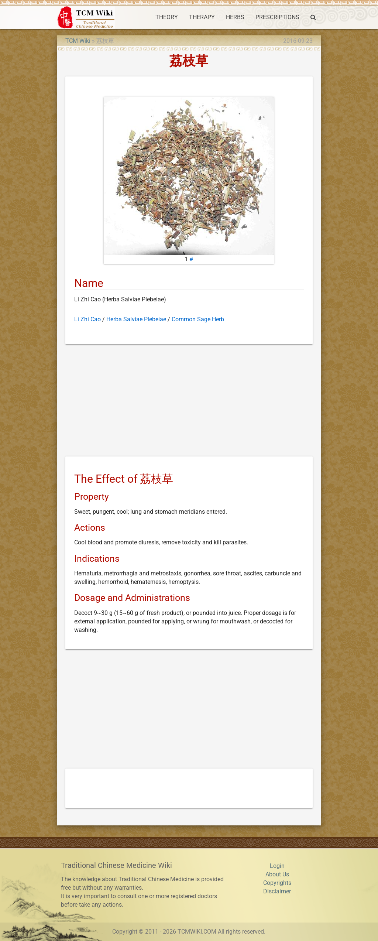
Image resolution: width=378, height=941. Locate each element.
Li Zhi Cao (87, 319)
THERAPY (202, 17)
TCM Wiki (77, 41)
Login (277, 866)
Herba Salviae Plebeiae (136, 319)
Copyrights (277, 883)
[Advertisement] (189, 402)
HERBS (235, 17)
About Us (277, 874)
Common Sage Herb (198, 319)
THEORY (166, 17)
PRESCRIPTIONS (277, 17)
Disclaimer (277, 891)
